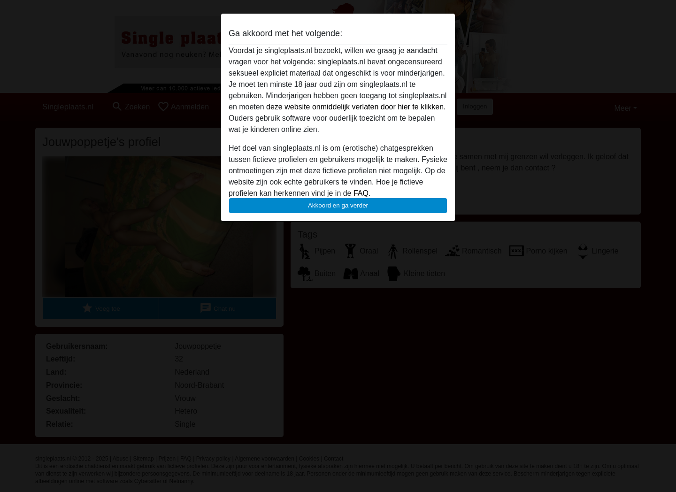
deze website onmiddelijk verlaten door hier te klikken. (356, 107)
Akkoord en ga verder (338, 205)
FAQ (361, 193)
